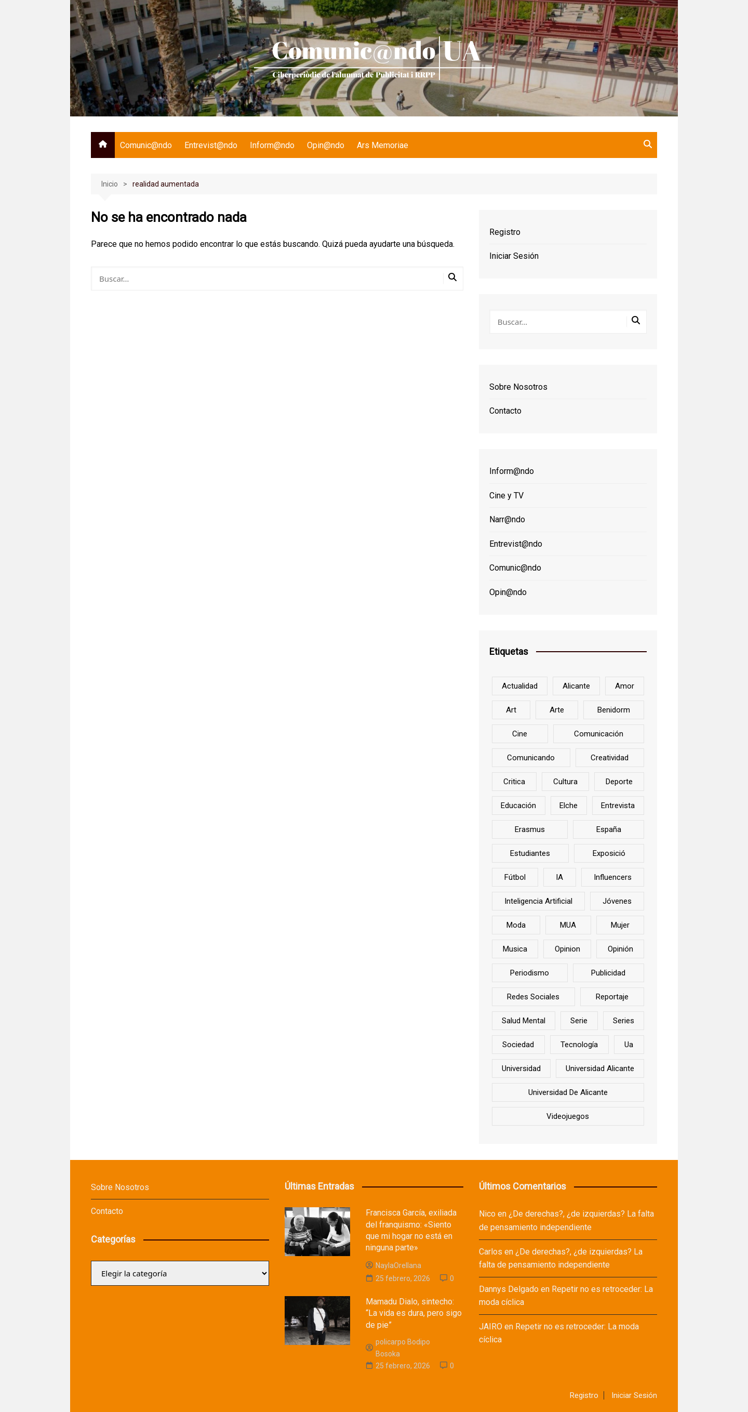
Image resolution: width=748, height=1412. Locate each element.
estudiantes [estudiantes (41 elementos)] (530, 853)
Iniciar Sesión (514, 256)
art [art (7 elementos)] (511, 710)
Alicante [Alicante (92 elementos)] (576, 686)
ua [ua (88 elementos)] (628, 1044)
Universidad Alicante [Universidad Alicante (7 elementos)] (600, 1068)
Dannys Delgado (509, 1289)
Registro (504, 232)
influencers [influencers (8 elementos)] (613, 877)
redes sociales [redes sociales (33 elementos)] (533, 996)
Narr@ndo (507, 519)
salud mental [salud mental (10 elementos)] (523, 1020)
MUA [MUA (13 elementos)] (568, 925)
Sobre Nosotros (518, 387)
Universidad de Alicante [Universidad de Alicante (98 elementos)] (568, 1092)
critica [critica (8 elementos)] (514, 781)
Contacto (505, 411)
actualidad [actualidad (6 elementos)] (520, 686)
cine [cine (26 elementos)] (519, 733)
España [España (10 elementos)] (608, 829)
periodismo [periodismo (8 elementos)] (529, 973)
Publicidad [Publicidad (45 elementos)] (608, 973)
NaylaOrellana (393, 1265)
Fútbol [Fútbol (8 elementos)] (515, 877)
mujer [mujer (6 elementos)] (620, 925)
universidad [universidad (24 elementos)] (521, 1068)
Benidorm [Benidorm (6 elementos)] (613, 710)
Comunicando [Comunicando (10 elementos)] (531, 757)
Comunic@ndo (146, 145)
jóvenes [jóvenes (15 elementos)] (617, 901)
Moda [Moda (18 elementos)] (516, 925)
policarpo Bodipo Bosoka (398, 1347)
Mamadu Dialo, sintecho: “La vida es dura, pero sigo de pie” (414, 1313)
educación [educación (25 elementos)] (518, 805)
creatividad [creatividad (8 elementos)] (610, 757)
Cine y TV (506, 495)
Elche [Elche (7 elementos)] (568, 805)
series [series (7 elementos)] (623, 1020)
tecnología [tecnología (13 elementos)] (579, 1044)
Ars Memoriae (382, 145)
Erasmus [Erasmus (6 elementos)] (530, 829)
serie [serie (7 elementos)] (578, 1020)
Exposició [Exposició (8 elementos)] (609, 853)
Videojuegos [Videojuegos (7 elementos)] (567, 1116)
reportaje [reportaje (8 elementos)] (612, 996)
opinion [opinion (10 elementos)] (567, 949)
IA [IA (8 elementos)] (559, 877)
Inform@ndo (272, 145)
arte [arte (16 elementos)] (557, 710)
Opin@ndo (325, 145)
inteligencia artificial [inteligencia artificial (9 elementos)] (538, 901)
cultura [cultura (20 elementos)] (565, 781)
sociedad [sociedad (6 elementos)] (518, 1044)
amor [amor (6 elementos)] (624, 686)
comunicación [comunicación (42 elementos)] (598, 733)
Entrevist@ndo (210, 145)
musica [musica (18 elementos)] (515, 949)
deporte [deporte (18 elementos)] (619, 781)
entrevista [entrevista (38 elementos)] (618, 805)
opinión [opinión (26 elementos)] (620, 949)
